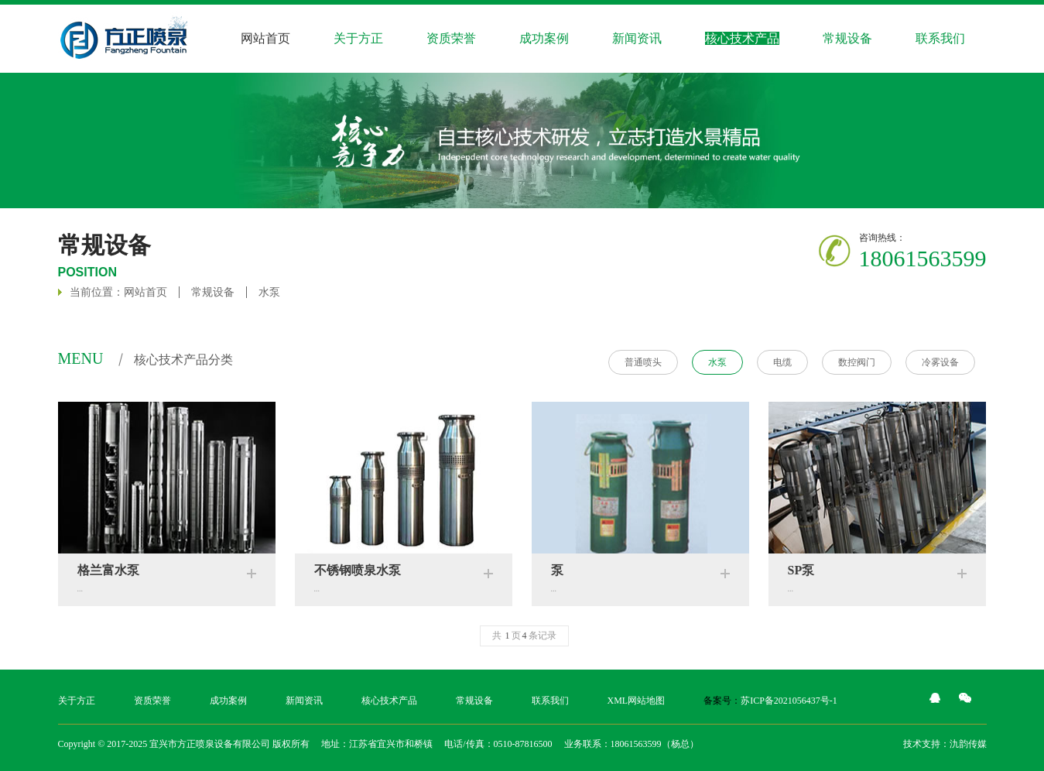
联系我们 (550, 700)
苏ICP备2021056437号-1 (789, 700)
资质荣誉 (451, 38)
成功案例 (228, 700)
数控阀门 (856, 362)
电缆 (782, 362)
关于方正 (76, 700)
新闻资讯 (637, 38)
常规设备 (847, 38)
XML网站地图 (637, 700)
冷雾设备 (940, 362)
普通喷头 (643, 362)
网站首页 (265, 38)
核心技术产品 (389, 700)
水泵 (269, 292)
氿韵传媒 (968, 743)
